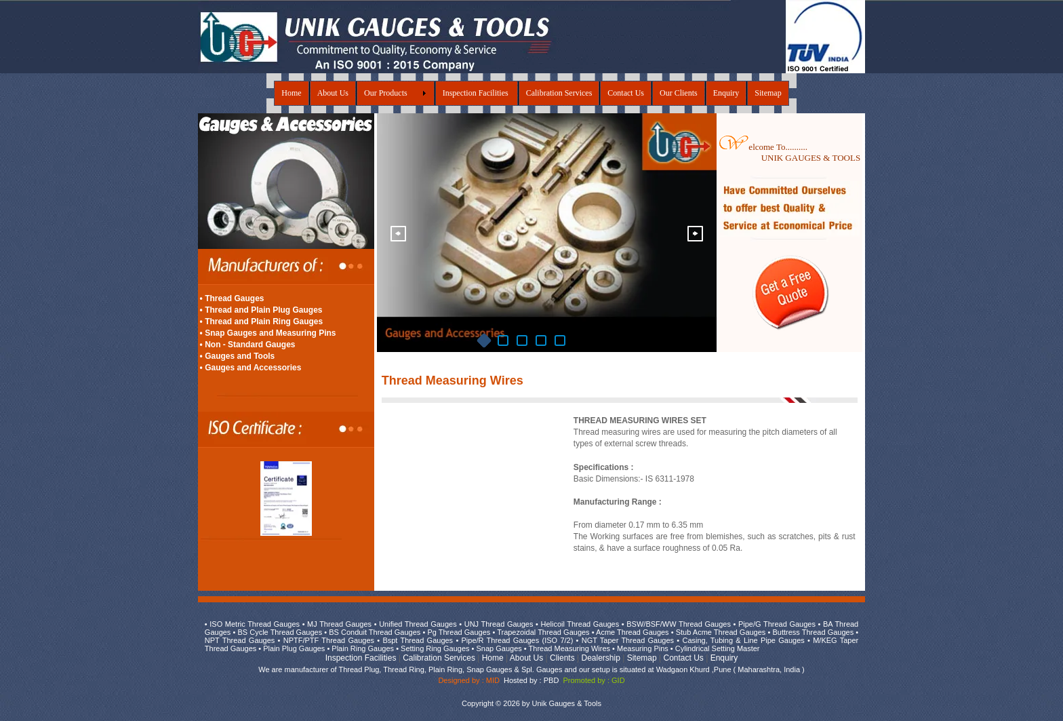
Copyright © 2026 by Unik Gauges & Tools (531, 703)
